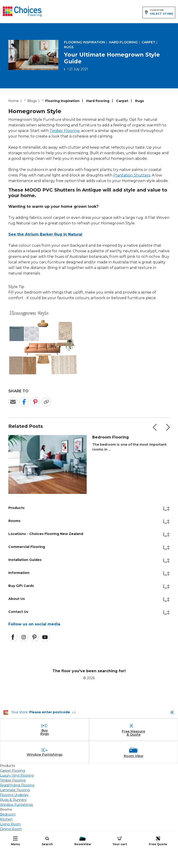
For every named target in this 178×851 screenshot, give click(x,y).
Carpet (148, 42)
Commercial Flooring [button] (89, 547)
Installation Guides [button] (89, 560)
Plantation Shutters (131, 175)
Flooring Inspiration (84, 42)
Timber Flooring (64, 130)
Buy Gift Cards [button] (89, 586)
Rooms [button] (89, 521)
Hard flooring (123, 42)
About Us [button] (89, 599)
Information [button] (89, 573)
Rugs (68, 47)
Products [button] (89, 508)
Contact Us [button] (89, 612)
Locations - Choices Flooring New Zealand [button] (89, 534)
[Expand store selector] (159, 12)
